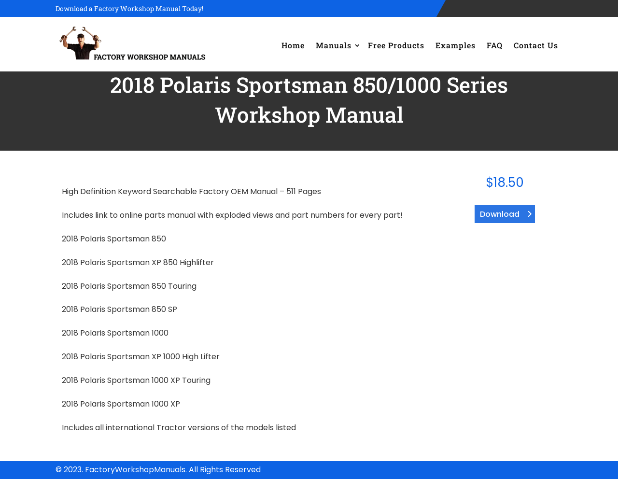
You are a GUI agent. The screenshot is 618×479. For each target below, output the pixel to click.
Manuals (333, 45)
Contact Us (536, 45)
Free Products (396, 45)
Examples (455, 45)
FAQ (495, 45)
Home (293, 45)
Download (500, 214)
